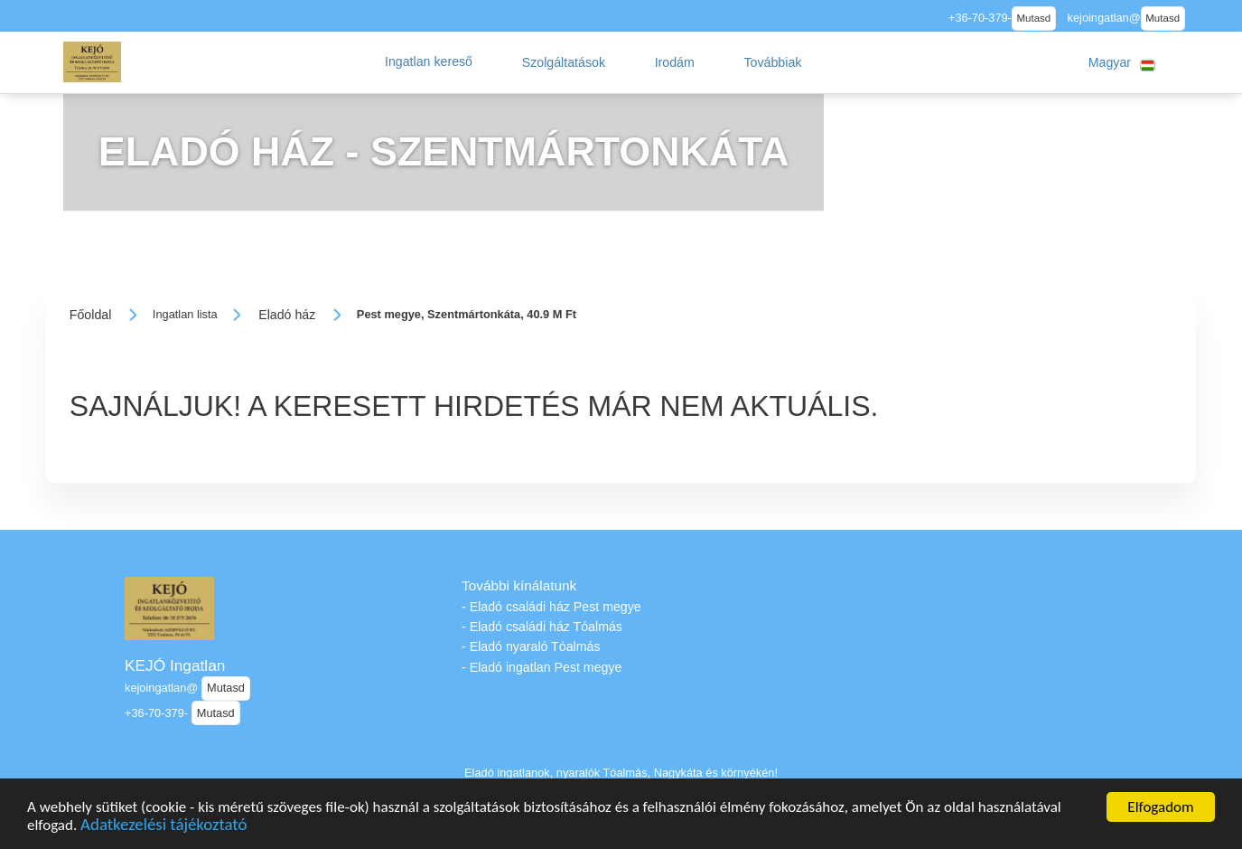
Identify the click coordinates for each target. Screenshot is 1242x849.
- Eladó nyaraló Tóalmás (531, 646)
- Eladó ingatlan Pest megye (541, 667)
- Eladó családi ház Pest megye (551, 606)
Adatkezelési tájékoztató (163, 826)
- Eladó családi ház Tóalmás (542, 626)
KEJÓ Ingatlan (175, 665)
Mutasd (1033, 18)
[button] (428, 62)
